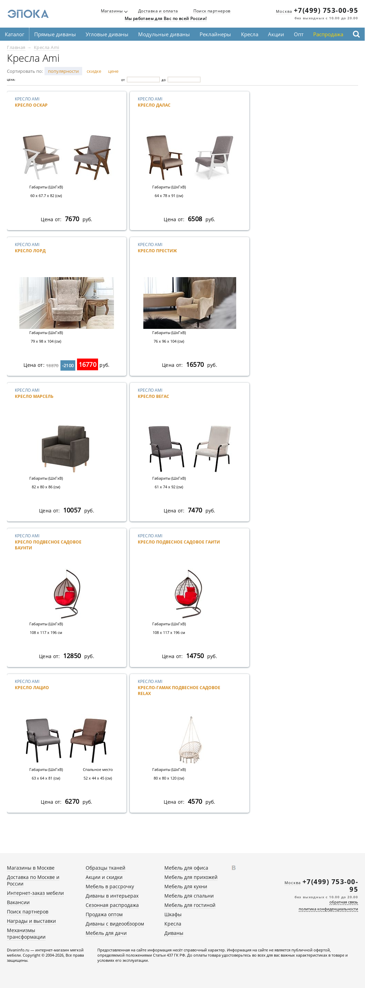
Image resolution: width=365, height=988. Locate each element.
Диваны (173, 933)
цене (113, 71)
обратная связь (343, 901)
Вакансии (18, 902)
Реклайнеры (215, 34)
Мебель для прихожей (191, 877)
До (164, 79)
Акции (276, 34)
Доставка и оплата (158, 11)
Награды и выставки (31, 921)
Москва (284, 11)
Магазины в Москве (31, 867)
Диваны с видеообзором (115, 923)
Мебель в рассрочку (110, 886)
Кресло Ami (56, 107)
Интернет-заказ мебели (35, 893)
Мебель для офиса (186, 867)
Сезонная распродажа (112, 905)
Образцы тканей (105, 867)
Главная (16, 47)
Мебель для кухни (185, 886)
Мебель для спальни (189, 895)
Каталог (14, 34)
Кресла (249, 34)
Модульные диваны (164, 34)
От (123, 79)
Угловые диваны (107, 34)
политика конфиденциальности (328, 908)
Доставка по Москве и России (33, 880)
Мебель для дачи (106, 933)
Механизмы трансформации (26, 933)
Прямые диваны (55, 34)
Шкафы (173, 914)
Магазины (112, 11)
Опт (299, 34)
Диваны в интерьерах (112, 895)
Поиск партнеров (212, 11)
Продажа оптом (104, 914)
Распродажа (328, 34)
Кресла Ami (46, 47)
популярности (63, 71)
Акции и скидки (104, 877)
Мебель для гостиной (189, 905)
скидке (94, 71)
